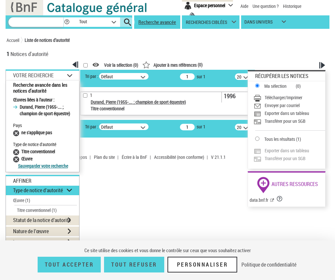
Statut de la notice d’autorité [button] (42, 220)
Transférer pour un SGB (285, 121)
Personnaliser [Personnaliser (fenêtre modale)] (202, 264)
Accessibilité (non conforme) (179, 157)
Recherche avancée (157, 22)
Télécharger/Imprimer (283, 97)
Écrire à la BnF (134, 157)
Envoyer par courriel (282, 105)
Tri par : (91, 76)
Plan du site (104, 157)
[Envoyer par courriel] (289, 105)
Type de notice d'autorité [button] (38, 190)
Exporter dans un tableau (287, 113)
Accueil (13, 40)
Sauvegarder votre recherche (43, 166)
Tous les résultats (279, 139)
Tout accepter (69, 264)
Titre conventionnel (37, 210)
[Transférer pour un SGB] (289, 121)
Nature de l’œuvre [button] (31, 231)
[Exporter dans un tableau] (289, 113)
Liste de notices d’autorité (47, 40)
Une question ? (266, 6)
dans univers (258, 23)
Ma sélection (275, 86)
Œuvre (21, 200)
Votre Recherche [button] (33, 75)
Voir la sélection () (121, 65)
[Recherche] (36, 22)
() (172, 65)
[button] (67, 22)
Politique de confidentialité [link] (268, 264)
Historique (292, 6)
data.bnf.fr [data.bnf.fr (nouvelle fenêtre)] (259, 200)
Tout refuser (134, 264)
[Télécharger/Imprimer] (289, 97)
